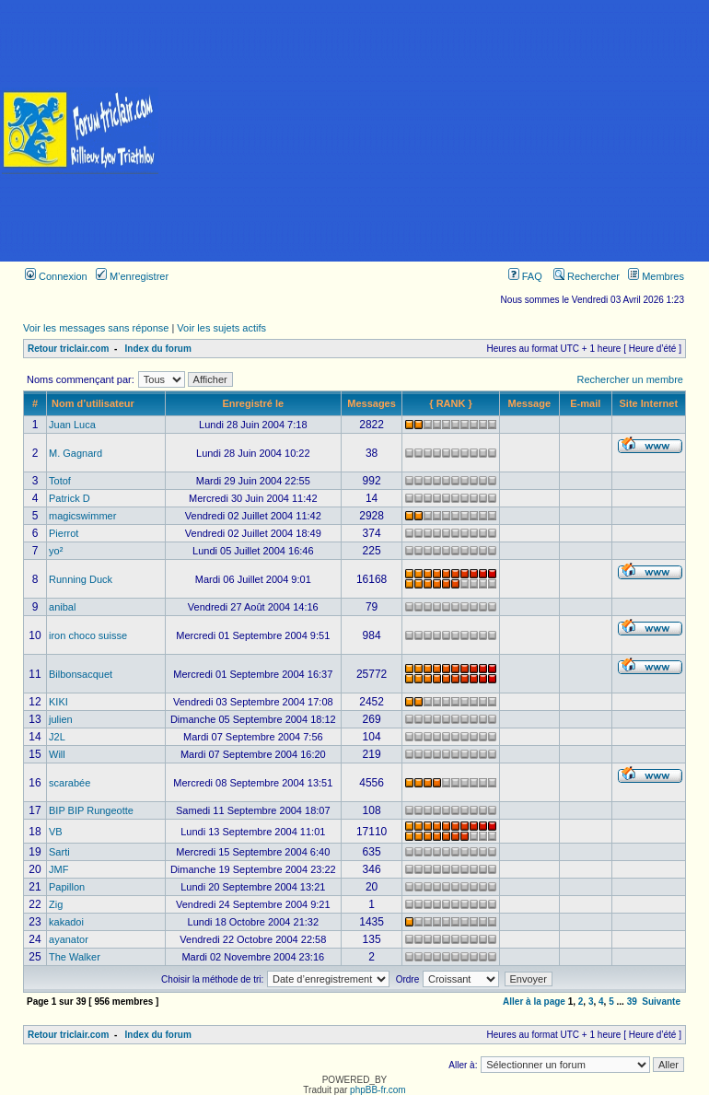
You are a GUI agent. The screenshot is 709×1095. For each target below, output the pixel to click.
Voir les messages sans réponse (96, 327)
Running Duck (80, 579)
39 (632, 1001)
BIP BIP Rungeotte (91, 810)
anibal (62, 606)
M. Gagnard (75, 453)
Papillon (67, 886)
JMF (58, 869)
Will (57, 754)
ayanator (68, 939)
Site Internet (649, 403)
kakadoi (66, 921)
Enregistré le (253, 403)
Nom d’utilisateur (93, 403)
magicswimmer (82, 515)
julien (61, 719)
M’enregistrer (132, 276)
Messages (371, 403)
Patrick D (69, 498)
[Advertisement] (434, 131)
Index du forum (158, 349)
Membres (656, 276)
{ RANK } (450, 403)
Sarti (59, 851)
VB (56, 831)
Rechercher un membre (629, 379)
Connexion (56, 276)
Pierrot (63, 533)
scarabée (69, 782)
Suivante (661, 1001)
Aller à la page (534, 1001)
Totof (60, 480)
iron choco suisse (88, 635)
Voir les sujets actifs (221, 327)
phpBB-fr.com (378, 1090)
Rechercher (586, 276)
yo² (56, 550)
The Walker (74, 956)
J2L (57, 736)
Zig (56, 904)
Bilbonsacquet (80, 674)
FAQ (525, 276)
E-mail (585, 403)
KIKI (58, 701)
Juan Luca (72, 424)
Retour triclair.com (68, 349)
